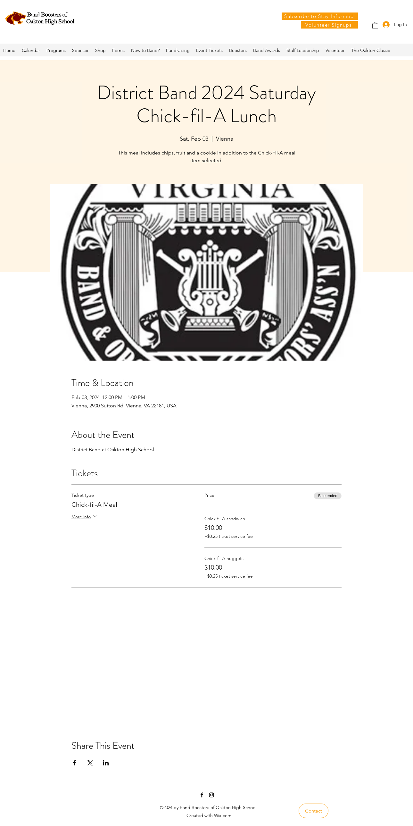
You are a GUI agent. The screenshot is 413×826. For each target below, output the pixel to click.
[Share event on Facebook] (74, 762)
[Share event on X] (90, 762)
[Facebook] (202, 795)
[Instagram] (211, 795)
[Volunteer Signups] (329, 25)
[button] (375, 24)
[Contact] (313, 811)
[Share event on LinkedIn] (106, 762)
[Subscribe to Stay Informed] (320, 16)
